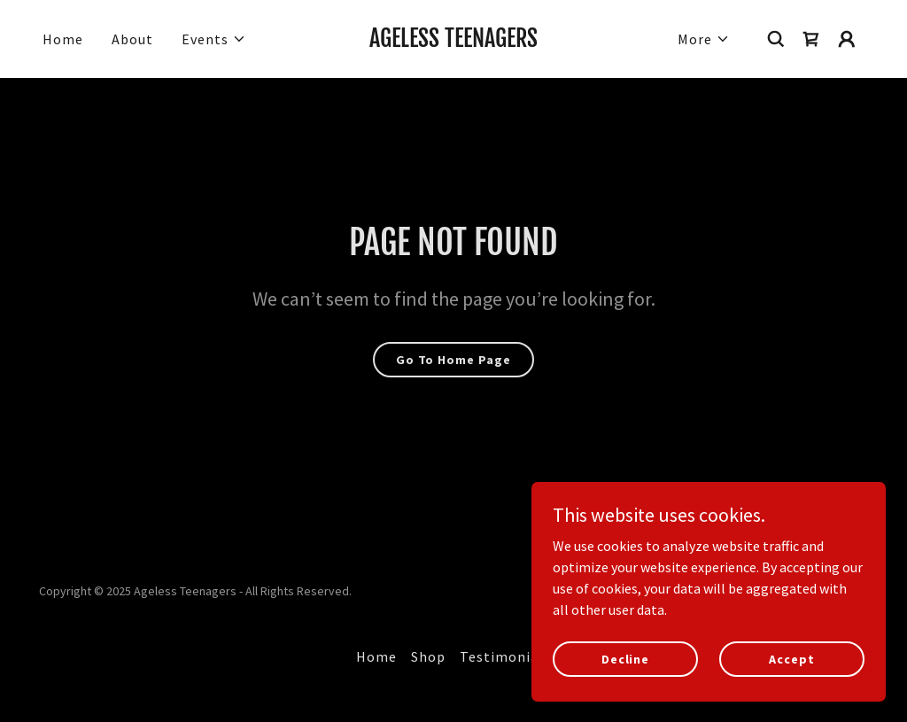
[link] (453, 41)
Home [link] (63, 39)
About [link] (132, 39)
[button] (214, 39)
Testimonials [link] (505, 656)
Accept (791, 658)
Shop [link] (428, 656)
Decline (625, 658)
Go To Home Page (453, 360)
